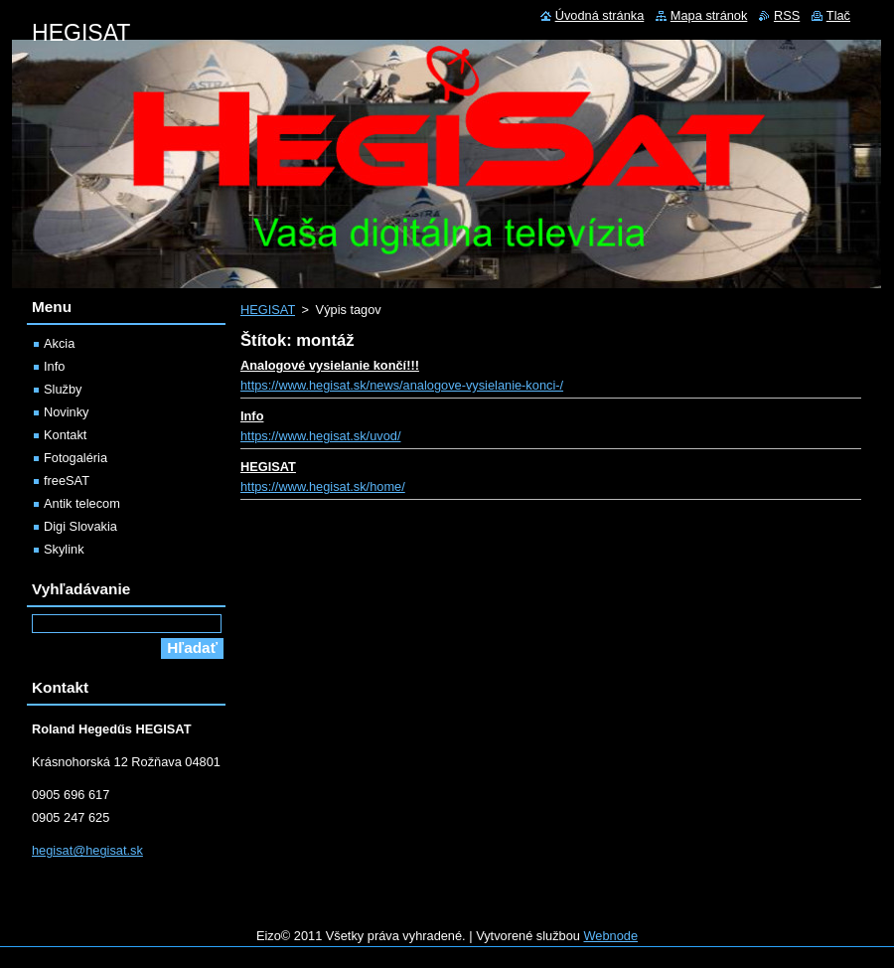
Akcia (59, 343)
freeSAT (66, 480)
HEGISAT (267, 309)
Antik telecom (82, 503)
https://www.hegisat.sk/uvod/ (320, 435)
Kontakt (65, 434)
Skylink (64, 549)
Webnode (611, 935)
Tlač (838, 15)
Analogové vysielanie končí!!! (329, 365)
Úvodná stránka (600, 15)
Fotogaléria (75, 457)
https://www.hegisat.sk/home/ (322, 486)
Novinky (66, 411)
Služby (62, 389)
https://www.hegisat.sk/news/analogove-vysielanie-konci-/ (401, 385)
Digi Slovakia (80, 526)
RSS (787, 15)
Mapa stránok (709, 15)
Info (251, 415)
